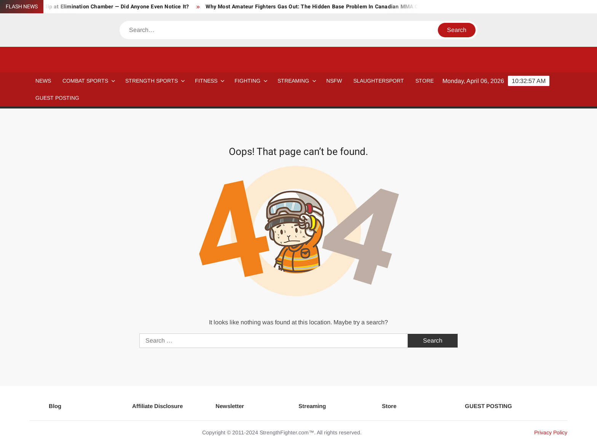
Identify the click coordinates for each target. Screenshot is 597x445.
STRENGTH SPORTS (151, 81)
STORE (424, 81)
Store (389, 406)
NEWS (43, 81)
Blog (55, 406)
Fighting (247, 81)
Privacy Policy (550, 432)
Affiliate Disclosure (157, 406)
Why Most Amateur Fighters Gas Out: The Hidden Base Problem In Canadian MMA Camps (323, 7)
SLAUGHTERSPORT (378, 81)
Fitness (206, 81)
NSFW (334, 81)
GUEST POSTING (57, 98)
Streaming (293, 81)
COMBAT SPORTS (85, 81)
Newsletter (229, 406)
